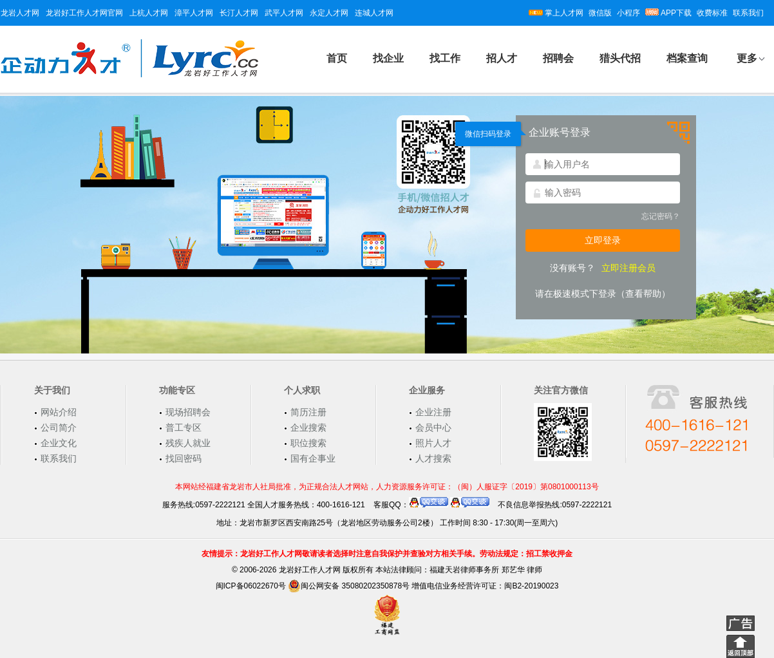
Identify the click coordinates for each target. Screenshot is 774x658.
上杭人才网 (148, 12)
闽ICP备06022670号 (251, 585)
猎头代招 (620, 58)
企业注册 (433, 412)
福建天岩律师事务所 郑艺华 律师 (485, 569)
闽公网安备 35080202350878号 (349, 585)
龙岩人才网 (20, 12)
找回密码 (183, 458)
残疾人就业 (188, 443)
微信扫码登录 (488, 133)
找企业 (388, 58)
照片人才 (433, 443)
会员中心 (433, 427)
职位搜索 (308, 443)
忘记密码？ (660, 216)
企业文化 (59, 443)
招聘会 (558, 58)
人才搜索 (433, 458)
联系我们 (748, 12)
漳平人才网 (194, 12)
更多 (747, 58)
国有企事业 (312, 458)
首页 (336, 58)
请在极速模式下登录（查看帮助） (602, 293)
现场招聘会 (188, 412)
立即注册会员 (628, 268)
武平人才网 (284, 12)
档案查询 (687, 58)
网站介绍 (59, 412)
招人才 (501, 58)
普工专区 (183, 427)
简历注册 (308, 412)
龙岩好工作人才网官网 (84, 12)
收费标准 (712, 12)
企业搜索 (308, 427)
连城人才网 (374, 12)
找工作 (444, 58)
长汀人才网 (239, 12)
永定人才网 (329, 12)
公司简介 (59, 427)
